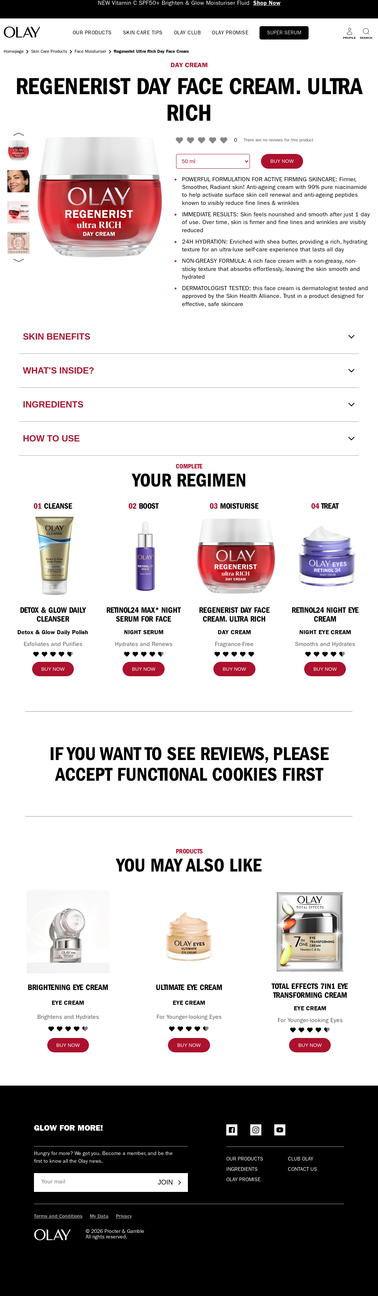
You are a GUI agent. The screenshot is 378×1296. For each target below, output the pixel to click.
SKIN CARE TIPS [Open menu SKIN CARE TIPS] (143, 33)
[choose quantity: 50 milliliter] (213, 161)
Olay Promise (243, 1180)
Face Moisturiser (90, 52)
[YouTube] (279, 1129)
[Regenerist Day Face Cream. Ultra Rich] (236, 555)
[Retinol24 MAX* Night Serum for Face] (145, 555)
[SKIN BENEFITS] (189, 336)
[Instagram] (255, 1129)
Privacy (124, 1216)
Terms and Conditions (58, 1216)
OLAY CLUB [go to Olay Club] (187, 33)
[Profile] (349, 33)
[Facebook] (231, 1129)
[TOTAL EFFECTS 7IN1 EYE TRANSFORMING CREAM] (309, 931)
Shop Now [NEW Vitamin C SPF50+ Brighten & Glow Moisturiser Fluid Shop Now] (267, 4)
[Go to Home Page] (22, 33)
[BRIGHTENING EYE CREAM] (68, 931)
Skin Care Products (49, 52)
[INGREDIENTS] (189, 404)
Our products (244, 1159)
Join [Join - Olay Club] (170, 1182)
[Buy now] (282, 161)
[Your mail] (93, 1182)
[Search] (366, 33)
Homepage (14, 52)
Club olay (300, 1159)
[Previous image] (18, 134)
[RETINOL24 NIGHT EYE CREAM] (326, 555)
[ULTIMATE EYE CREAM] (188, 931)
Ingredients (242, 1169)
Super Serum (284, 33)
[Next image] (18, 260)
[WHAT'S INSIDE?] (189, 370)
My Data (99, 1216)
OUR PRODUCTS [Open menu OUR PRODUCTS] (92, 33)
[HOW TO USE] (189, 438)
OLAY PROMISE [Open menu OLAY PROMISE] (230, 33)
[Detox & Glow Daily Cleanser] (54, 555)
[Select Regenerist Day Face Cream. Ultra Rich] (18, 181)
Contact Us (302, 1169)
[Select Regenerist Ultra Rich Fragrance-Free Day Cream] (18, 150)
